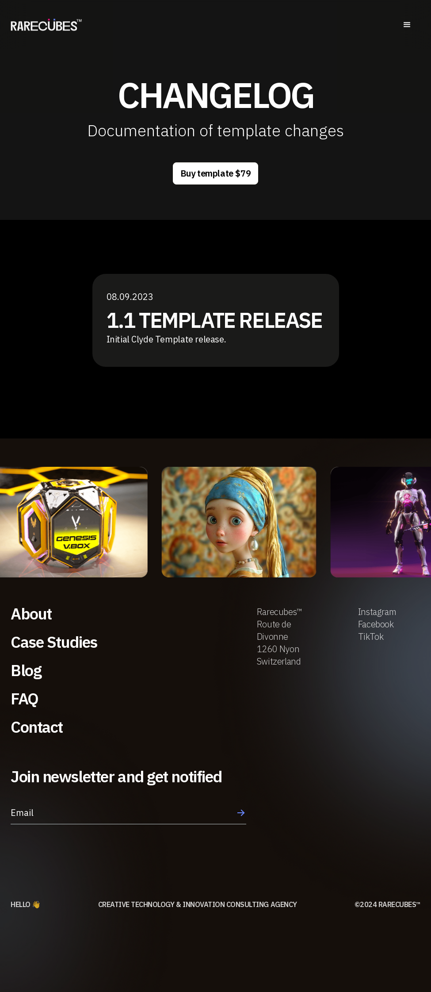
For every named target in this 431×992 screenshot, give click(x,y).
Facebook (376, 624)
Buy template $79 (215, 173)
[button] (407, 26)
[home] (46, 26)
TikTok (371, 636)
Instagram (377, 612)
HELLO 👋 (26, 904)
